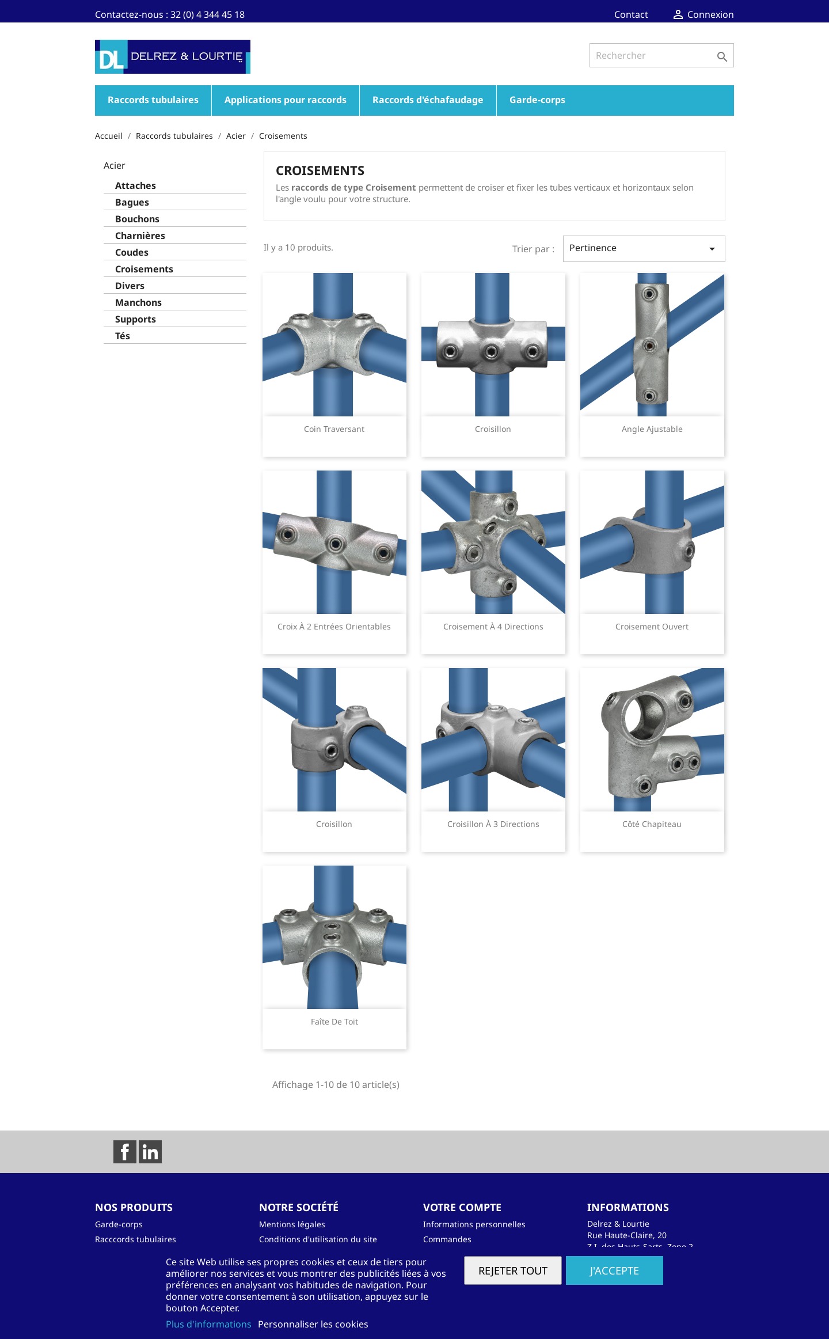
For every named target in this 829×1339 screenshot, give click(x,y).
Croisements (144, 269)
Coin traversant (334, 428)
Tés (122, 336)
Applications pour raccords (286, 99)
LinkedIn (150, 1151)
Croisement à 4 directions (493, 626)
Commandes (447, 1239)
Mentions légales (292, 1224)
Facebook (124, 1151)
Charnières (140, 236)
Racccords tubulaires (135, 1239)
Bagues (132, 202)
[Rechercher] (662, 55)
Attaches (135, 186)
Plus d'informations (210, 1324)
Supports (135, 319)
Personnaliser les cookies (313, 1324)
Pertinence (644, 248)
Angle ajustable (652, 428)
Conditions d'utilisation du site (318, 1239)
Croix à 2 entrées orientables (334, 626)
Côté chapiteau (652, 823)
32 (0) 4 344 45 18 (207, 14)
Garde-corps (537, 99)
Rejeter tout (512, 1270)
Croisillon (493, 428)
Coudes (132, 252)
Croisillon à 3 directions (493, 823)
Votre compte (462, 1207)
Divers (129, 286)
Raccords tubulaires (153, 99)
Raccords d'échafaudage (428, 99)
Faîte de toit (334, 1021)
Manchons (138, 303)
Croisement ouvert (652, 626)
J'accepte (614, 1270)
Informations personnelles (474, 1224)
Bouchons (137, 219)
